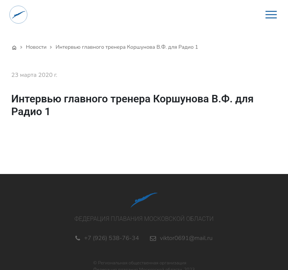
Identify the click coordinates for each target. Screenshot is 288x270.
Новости (36, 47)
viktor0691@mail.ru (186, 238)
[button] (271, 14)
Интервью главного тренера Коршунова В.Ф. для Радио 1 (127, 47)
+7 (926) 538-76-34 (111, 238)
